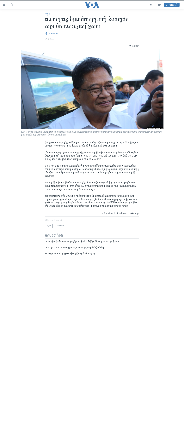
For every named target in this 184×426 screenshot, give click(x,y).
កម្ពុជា (47, 14)
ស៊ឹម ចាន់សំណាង (51, 33)
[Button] (134, 46)
